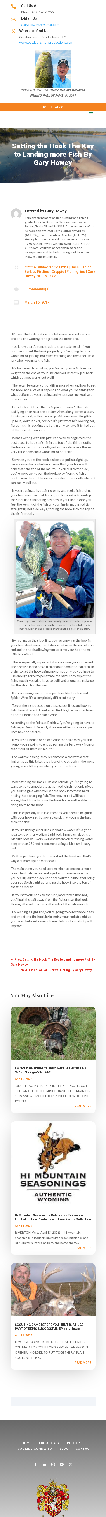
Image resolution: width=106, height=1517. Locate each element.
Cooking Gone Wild (35, 1449)
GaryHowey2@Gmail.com (40, 24)
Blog (63, 1449)
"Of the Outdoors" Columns (46, 267)
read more (83, 1106)
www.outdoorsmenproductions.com (46, 42)
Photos (74, 1443)
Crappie (58, 272)
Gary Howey (56, 211)
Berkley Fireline (36, 272)
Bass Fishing (81, 267)
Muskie (50, 276)
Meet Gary (53, 107)
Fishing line (76, 272)
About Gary (49, 1443)
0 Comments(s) (37, 289)
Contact (83, 1449)
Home (26, 1443)
